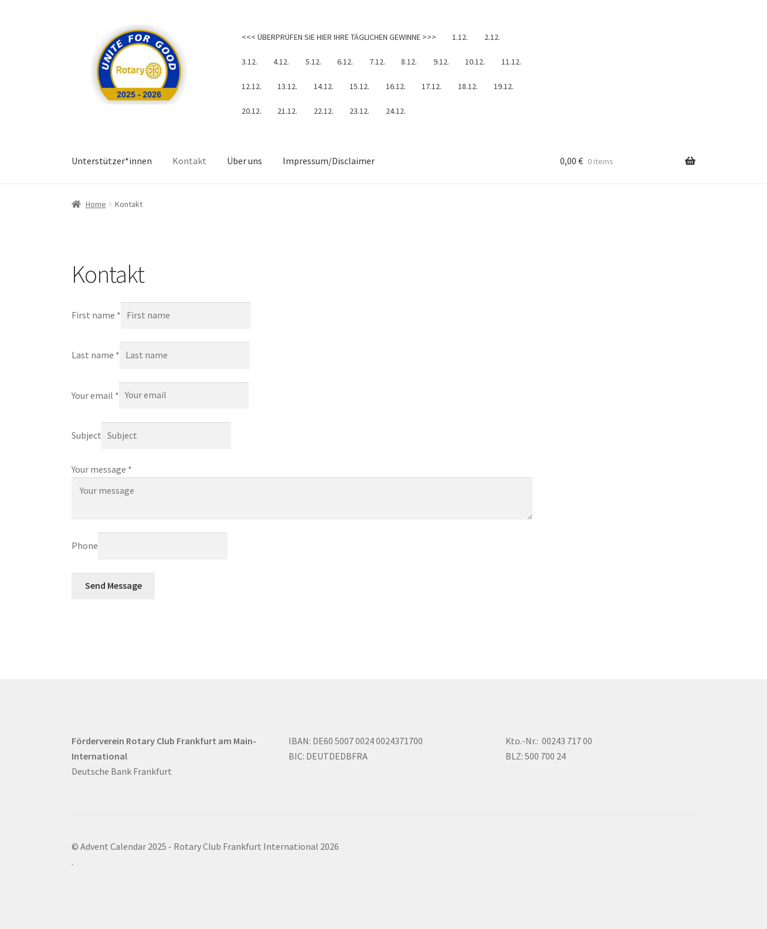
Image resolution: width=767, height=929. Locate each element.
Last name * (96, 355)
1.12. (460, 37)
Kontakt (189, 161)
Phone (85, 545)
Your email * (95, 395)
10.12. (475, 61)
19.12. (504, 86)
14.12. (324, 86)
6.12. (345, 61)
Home (96, 204)
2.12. (492, 37)
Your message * (102, 469)
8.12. (409, 61)
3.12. (249, 61)
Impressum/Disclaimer (329, 161)
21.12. (287, 111)
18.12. (468, 86)
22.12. (324, 111)
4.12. (281, 61)
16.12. (396, 86)
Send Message (113, 585)
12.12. (252, 86)
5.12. (313, 61)
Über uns (244, 161)
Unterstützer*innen (112, 161)
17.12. (432, 86)
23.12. (359, 111)
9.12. (441, 61)
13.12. (287, 86)
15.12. (359, 86)
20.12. (252, 111)
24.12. (396, 111)
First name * (96, 315)
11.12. (511, 61)
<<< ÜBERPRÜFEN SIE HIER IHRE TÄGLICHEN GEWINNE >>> (339, 37)
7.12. (377, 61)
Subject (86, 435)
